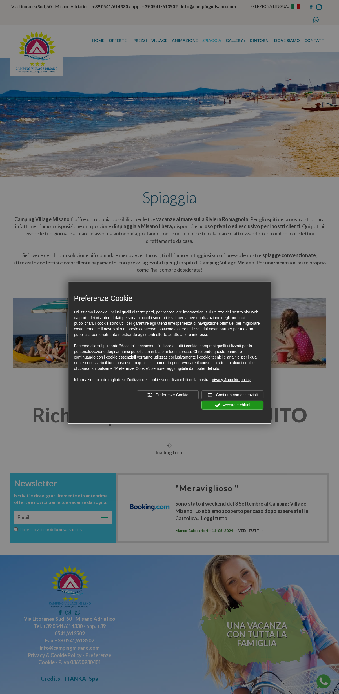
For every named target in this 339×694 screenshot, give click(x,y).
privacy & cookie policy (231, 379)
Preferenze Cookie (167, 395)
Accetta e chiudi (232, 405)
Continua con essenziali (233, 395)
